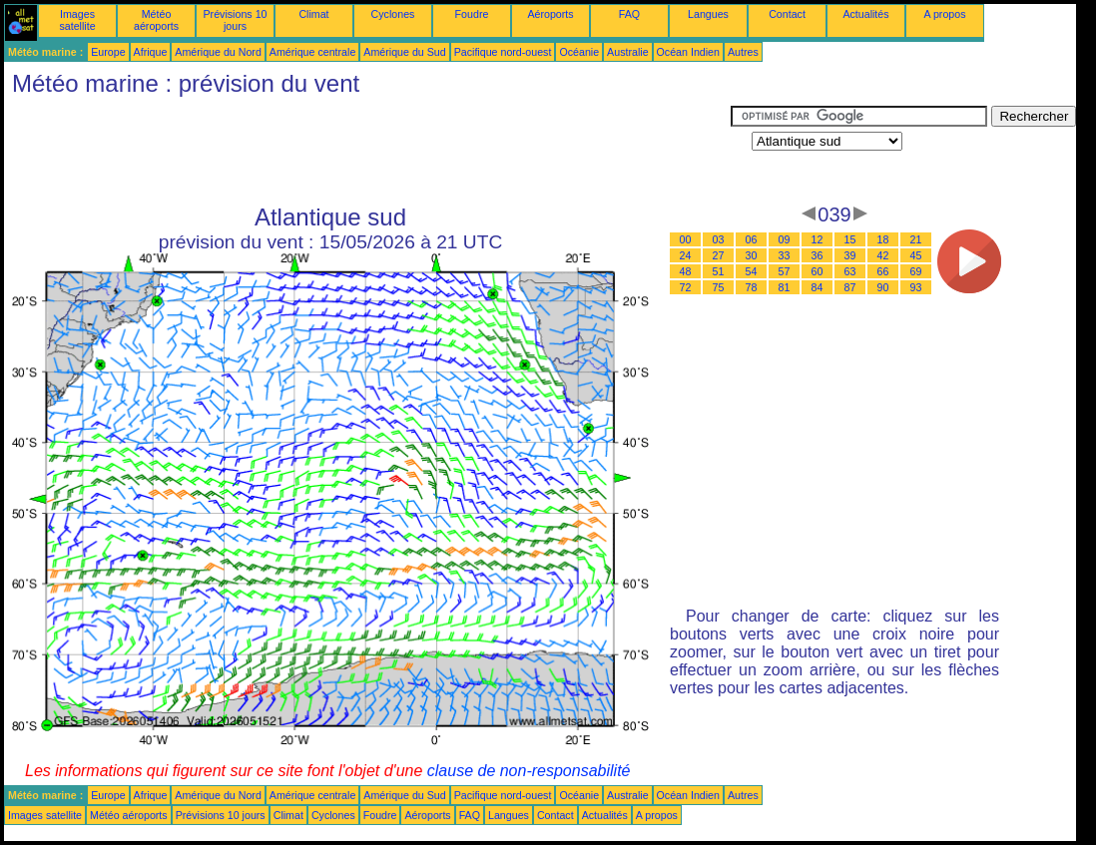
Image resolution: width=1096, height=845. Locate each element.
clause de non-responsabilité (529, 770)
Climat (313, 14)
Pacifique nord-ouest (503, 52)
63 (850, 271)
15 (850, 239)
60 (817, 271)
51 (719, 271)
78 (752, 287)
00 (686, 239)
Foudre (472, 14)
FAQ (629, 14)
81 (785, 287)
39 (850, 255)
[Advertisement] (367, 151)
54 (752, 271)
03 (719, 239)
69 (916, 271)
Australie (627, 52)
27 (719, 255)
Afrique (151, 52)
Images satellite (77, 20)
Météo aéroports (156, 20)
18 (883, 239)
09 (785, 239)
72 (686, 287)
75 (719, 287)
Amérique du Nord (218, 52)
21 (916, 239)
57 (785, 271)
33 (785, 255)
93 (916, 287)
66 (883, 271)
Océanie (579, 52)
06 (752, 239)
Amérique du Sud (404, 52)
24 (686, 255)
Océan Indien (688, 52)
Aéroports (550, 14)
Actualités (865, 14)
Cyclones (393, 14)
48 (686, 271)
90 (883, 287)
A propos (944, 14)
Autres (743, 52)
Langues (708, 14)
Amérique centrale (312, 52)
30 (752, 255)
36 (817, 255)
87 (850, 287)
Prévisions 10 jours (236, 20)
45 (916, 255)
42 (883, 255)
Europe (108, 52)
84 (817, 287)
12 (817, 239)
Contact (787, 14)
